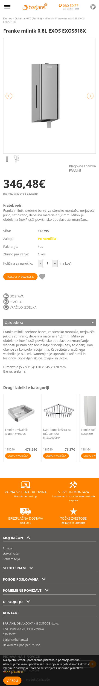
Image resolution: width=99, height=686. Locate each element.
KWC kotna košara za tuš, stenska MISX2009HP (57, 434)
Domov (7, 18)
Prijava (7, 548)
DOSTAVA (17, 296)
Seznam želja (11, 559)
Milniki (48, 18)
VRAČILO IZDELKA (23, 307)
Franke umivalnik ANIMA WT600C (16, 432)
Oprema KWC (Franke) (28, 18)
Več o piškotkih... (14, 672)
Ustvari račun (11, 554)
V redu (12, 680)
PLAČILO (16, 302)
